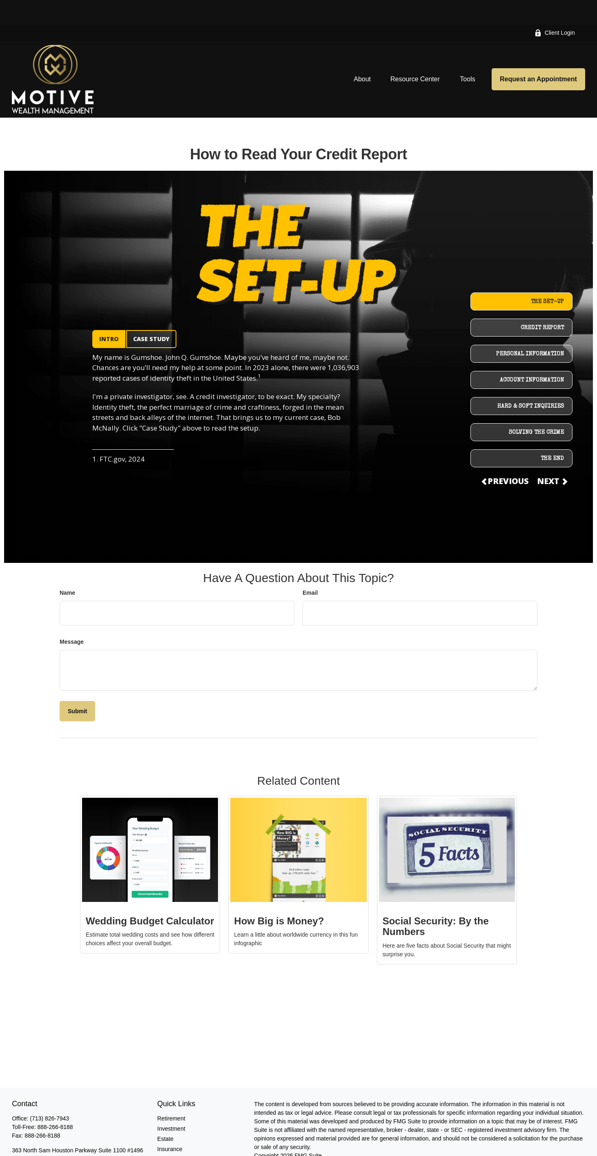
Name (67, 568)
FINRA (443, 1148)
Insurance (169, 1124)
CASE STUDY (151, 314)
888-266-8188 (55, 1102)
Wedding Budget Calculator (150, 896)
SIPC (459, 1148)
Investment (171, 1104)
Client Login (555, 8)
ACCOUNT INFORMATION (532, 356)
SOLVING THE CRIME (536, 408)
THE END (552, 434)
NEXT (551, 456)
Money (165, 1145)
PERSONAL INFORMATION (530, 330)
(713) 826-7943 (49, 1094)
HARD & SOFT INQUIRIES (530, 382)
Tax (161, 1134)
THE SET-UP (547, 277)
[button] (362, 54)
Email (310, 568)
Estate (165, 1114)
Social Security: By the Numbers (436, 902)
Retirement (171, 1094)
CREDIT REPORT (542, 303)
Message (72, 617)
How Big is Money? (279, 896)
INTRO (108, 314)
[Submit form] (77, 686)
